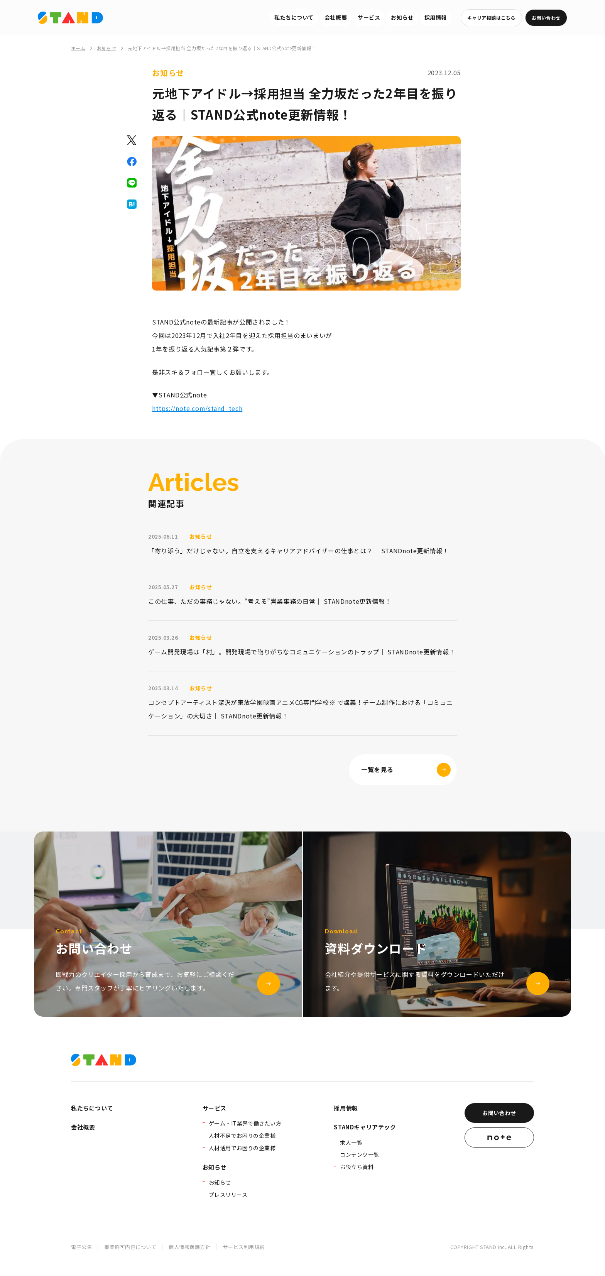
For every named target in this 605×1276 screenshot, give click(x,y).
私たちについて (294, 17)
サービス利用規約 (243, 1247)
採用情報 (435, 17)
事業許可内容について (130, 1247)
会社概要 (335, 17)
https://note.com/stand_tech (197, 408)
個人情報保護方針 (189, 1247)
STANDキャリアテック (365, 1127)
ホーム (78, 48)
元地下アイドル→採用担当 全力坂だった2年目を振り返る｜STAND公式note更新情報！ (222, 48)
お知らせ (402, 17)
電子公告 (81, 1247)
